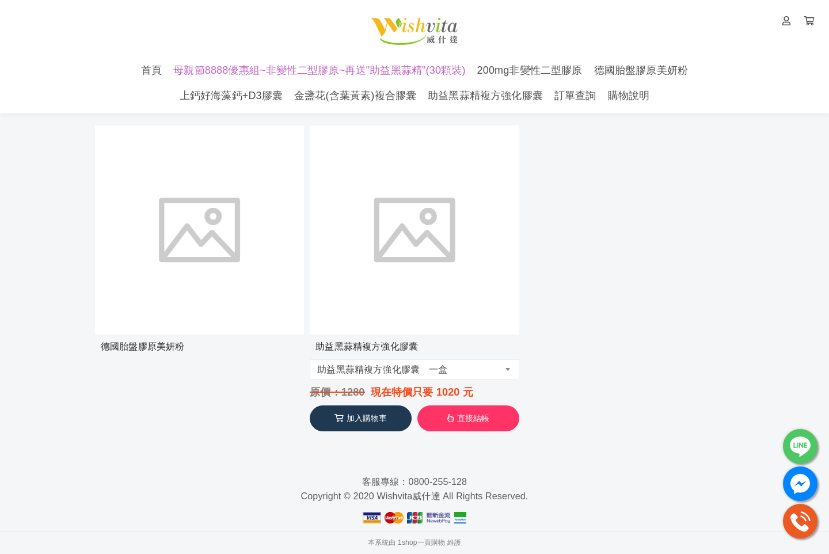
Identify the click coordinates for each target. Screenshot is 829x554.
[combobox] (414, 369)
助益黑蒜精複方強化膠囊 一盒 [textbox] (382, 369)
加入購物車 (360, 418)
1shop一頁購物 (421, 542)
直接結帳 (468, 418)
